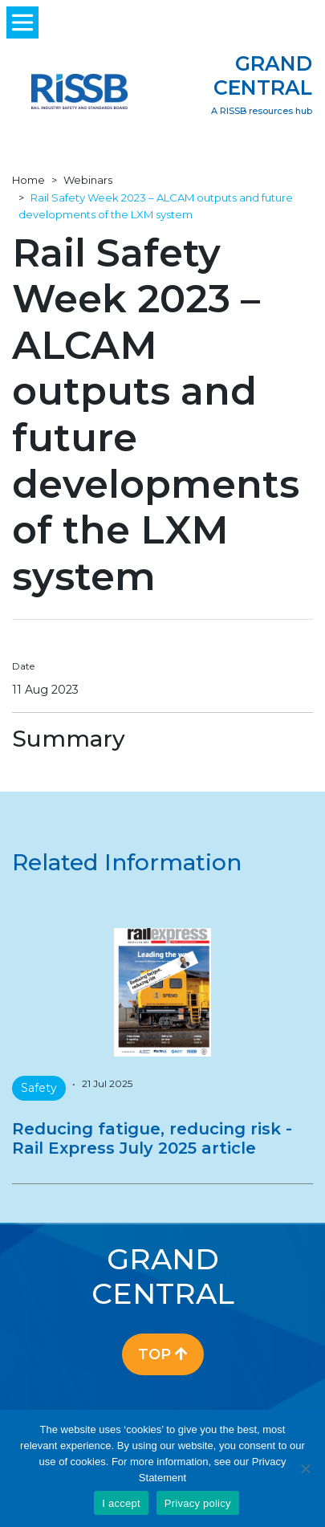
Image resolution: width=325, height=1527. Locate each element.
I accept (121, 1503)
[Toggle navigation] (22, 22)
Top (163, 1354)
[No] (305, 1468)
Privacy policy (198, 1503)
